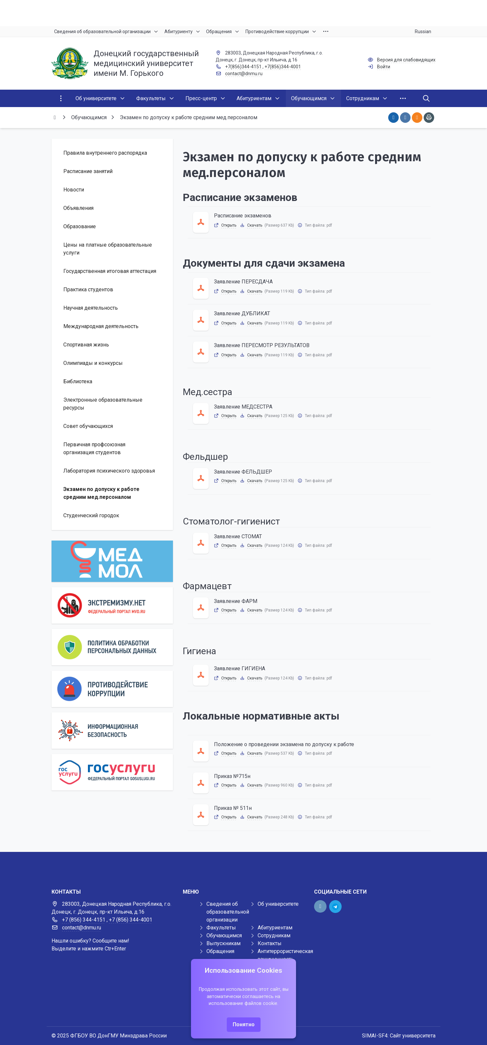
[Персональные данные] (112, 647)
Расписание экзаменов (242, 215)
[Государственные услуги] (112, 772)
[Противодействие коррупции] (112, 689)
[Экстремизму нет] (112, 605)
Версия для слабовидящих (406, 59)
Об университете (278, 904)
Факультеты (221, 927)
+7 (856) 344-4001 (130, 920)
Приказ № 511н (233, 808)
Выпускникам (223, 943)
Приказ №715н (232, 776)
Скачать (254, 225)
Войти (383, 66)
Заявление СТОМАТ (238, 536)
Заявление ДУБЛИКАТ (242, 313)
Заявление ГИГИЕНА (239, 668)
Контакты (270, 943)
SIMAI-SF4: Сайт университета (398, 1036)
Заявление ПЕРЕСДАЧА (243, 281)
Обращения (220, 951)
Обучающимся (224, 935)
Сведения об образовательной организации (227, 912)
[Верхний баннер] (243, 13)
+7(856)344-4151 (243, 66)
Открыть (228, 225)
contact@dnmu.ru (244, 73)
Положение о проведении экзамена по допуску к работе (284, 744)
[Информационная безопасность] (112, 730)
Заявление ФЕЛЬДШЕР (243, 472)
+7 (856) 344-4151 (83, 920)
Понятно (244, 1024)
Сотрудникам (274, 935)
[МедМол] (112, 561)
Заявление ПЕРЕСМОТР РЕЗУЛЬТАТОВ (261, 345)
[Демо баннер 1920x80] (243, 865)
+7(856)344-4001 (283, 66)
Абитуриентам (275, 927)
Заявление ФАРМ (235, 601)
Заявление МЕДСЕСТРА (243, 407)
